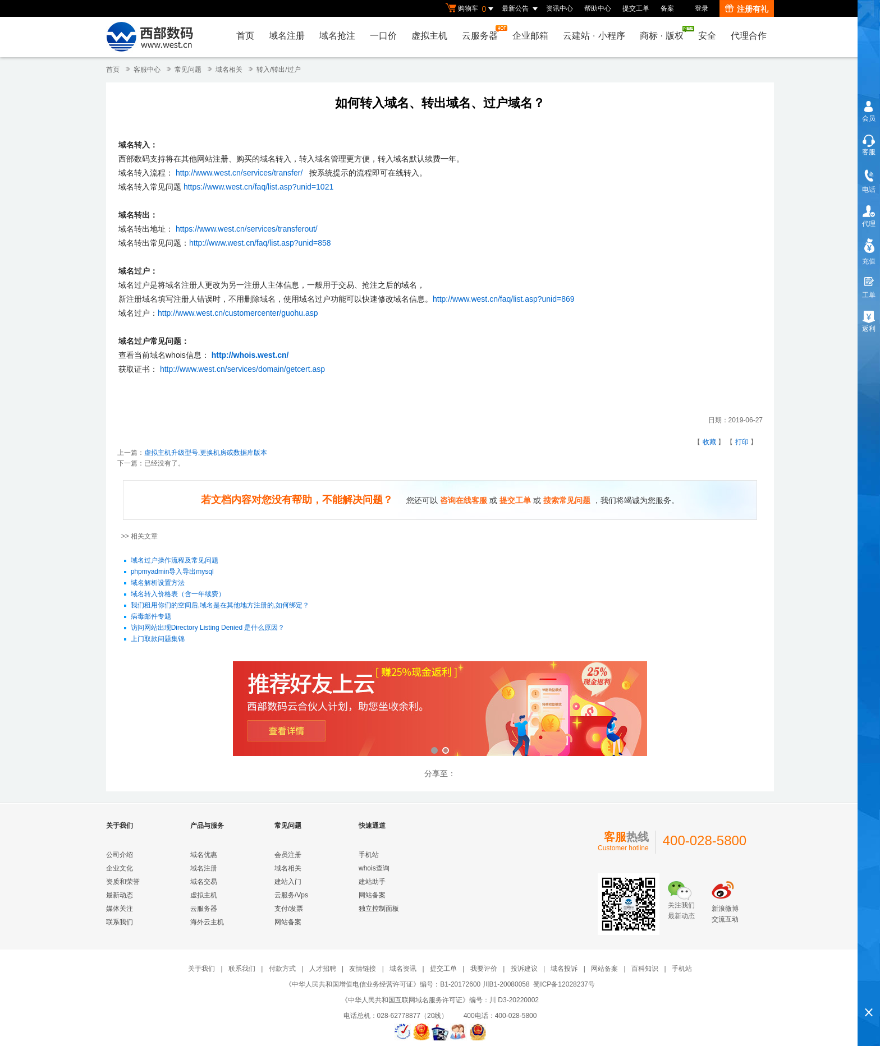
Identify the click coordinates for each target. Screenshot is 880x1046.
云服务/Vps (291, 895)
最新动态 (119, 895)
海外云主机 (207, 922)
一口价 (383, 35)
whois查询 (374, 868)
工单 (869, 295)
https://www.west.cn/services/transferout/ (247, 228)
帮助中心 (597, 8)
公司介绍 (119, 855)
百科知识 (644, 969)
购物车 (471, 9)
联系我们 (119, 922)
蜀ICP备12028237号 (563, 984)
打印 (742, 442)
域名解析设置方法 (158, 583)
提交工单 (635, 8)
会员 (869, 118)
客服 (869, 152)
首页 (245, 35)
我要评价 (483, 969)
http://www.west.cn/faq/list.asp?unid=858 (260, 242)
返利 (869, 329)
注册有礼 (746, 8)
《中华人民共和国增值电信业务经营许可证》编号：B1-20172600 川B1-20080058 (407, 984)
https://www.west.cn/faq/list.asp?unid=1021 (258, 186)
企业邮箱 (530, 35)
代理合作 (749, 35)
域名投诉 (564, 969)
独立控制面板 (379, 909)
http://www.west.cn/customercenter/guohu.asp (238, 312)
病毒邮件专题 (151, 617)
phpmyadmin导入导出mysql (172, 572)
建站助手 (372, 882)
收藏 (709, 442)
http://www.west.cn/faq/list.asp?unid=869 (504, 298)
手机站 (369, 855)
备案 (667, 8)
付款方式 (282, 969)
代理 (869, 224)
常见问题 (188, 69)
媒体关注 (119, 909)
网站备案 (287, 922)
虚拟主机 (429, 35)
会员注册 (287, 855)
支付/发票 (288, 909)
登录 (701, 8)
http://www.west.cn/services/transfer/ (239, 172)
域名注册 (287, 35)
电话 (869, 189)
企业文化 (119, 868)
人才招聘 (322, 969)
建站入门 (287, 882)
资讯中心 (559, 8)
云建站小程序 (594, 35)
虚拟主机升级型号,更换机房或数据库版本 (205, 453)
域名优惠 (203, 855)
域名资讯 (402, 969)
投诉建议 (524, 969)
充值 (869, 261)
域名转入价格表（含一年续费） (178, 594)
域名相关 (229, 69)
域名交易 (203, 882)
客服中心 (147, 69)
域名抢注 (337, 35)
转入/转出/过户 (278, 69)
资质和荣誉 (123, 882)
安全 (707, 35)
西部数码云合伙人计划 (440, 710)
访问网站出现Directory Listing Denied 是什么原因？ (208, 628)
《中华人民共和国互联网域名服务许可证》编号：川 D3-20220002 (440, 1000)
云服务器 (482, 32)
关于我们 (201, 969)
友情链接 (362, 969)
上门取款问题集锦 (158, 639)
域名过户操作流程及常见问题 (174, 561)
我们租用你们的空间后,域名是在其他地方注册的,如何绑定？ (220, 606)
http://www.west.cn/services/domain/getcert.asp (242, 369)
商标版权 (664, 33)
